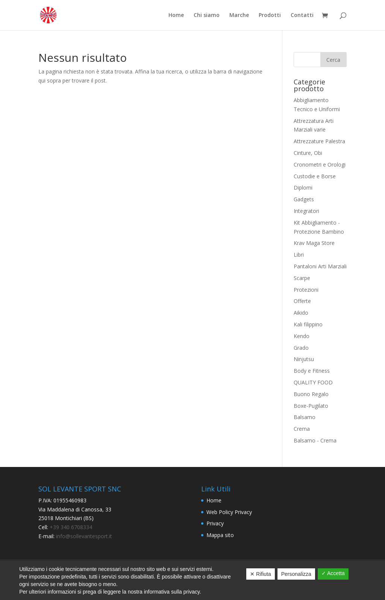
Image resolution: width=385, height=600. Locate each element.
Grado (301, 347)
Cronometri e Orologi (320, 164)
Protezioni (306, 289)
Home (176, 15)
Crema (302, 428)
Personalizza (296, 574)
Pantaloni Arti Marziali (320, 266)
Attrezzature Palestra (319, 141)
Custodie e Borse (315, 176)
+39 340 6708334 (71, 527)
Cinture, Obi (308, 152)
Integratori (306, 210)
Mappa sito (220, 535)
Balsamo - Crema (315, 440)
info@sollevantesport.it (83, 536)
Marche (239, 15)
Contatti (302, 15)
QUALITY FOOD (313, 382)
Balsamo (304, 417)
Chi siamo (207, 15)
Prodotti (270, 15)
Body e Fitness (312, 370)
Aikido (301, 312)
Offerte (302, 301)
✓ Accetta (333, 573)
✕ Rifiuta (260, 574)
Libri (299, 254)
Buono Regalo (311, 394)
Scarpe (302, 278)
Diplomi (303, 187)
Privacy (215, 523)
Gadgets (304, 199)
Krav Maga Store (314, 242)
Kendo (301, 336)
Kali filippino (308, 324)
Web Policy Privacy (229, 512)
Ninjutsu (304, 359)
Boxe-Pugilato (311, 405)
